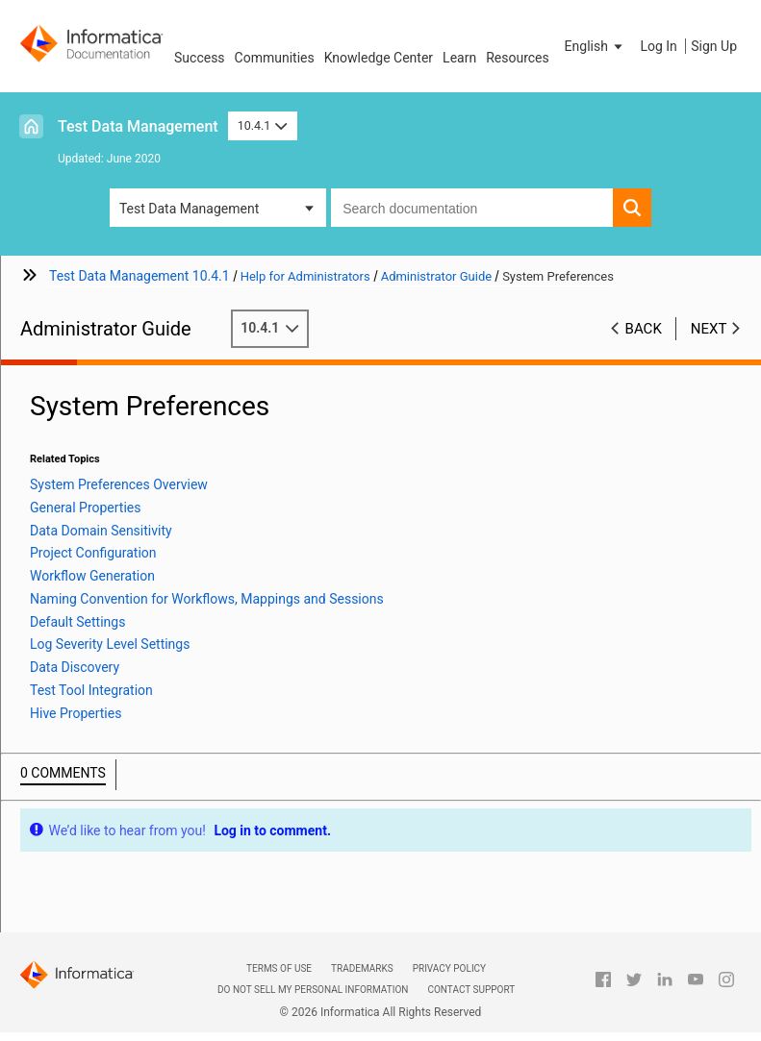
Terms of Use (279, 968)
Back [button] (643, 328)
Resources (517, 57)
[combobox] (472, 207)
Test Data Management (138, 126)
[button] (595, 46)
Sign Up (714, 46)
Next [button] (709, 328)
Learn (459, 57)
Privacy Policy (449, 968)
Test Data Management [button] (189, 208)
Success (199, 57)
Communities (275, 57)
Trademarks (362, 968)
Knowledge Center (378, 57)
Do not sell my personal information (312, 989)
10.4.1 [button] (263, 125)
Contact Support (471, 989)
